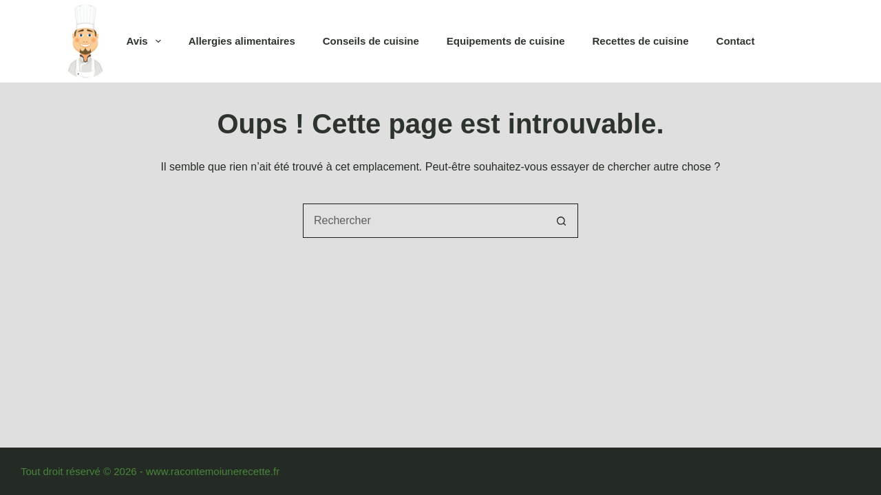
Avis (147, 41)
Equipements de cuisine (506, 41)
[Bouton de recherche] (560, 220)
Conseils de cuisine (371, 41)
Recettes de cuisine (641, 41)
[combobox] (424, 221)
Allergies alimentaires (242, 41)
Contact (736, 41)
